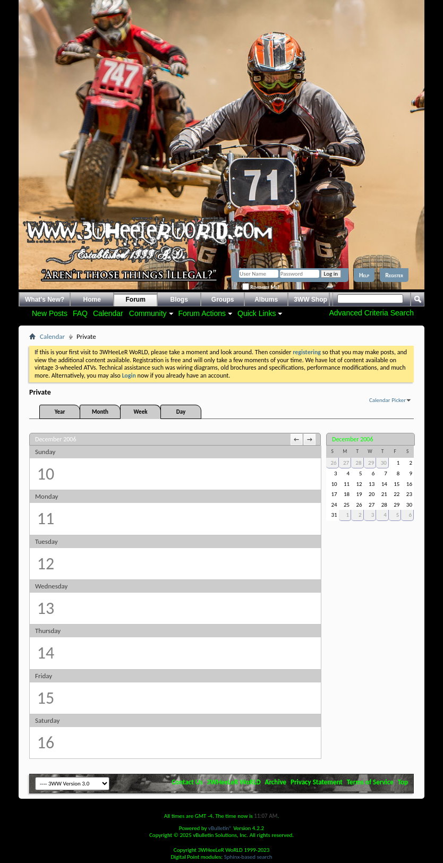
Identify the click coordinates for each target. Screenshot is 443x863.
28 (359, 462)
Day (180, 411)
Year (60, 411)
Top (403, 782)
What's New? (44, 299)
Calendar (108, 313)
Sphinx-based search (248, 856)
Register (394, 275)
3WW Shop (310, 299)
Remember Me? (260, 287)
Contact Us (187, 782)
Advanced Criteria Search (371, 313)
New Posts (49, 313)
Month (100, 411)
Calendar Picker (387, 400)
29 (371, 462)
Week (141, 411)
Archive (276, 782)
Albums (266, 299)
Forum (136, 299)
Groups (222, 299)
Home (92, 299)
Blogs (179, 299)
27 (346, 462)
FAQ (80, 313)
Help (364, 275)
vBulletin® (220, 828)
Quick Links (256, 313)
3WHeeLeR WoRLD (233, 782)
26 (333, 462)
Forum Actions (202, 313)
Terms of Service (370, 782)
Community (148, 313)
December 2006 (352, 439)
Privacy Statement (317, 782)
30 (384, 462)
